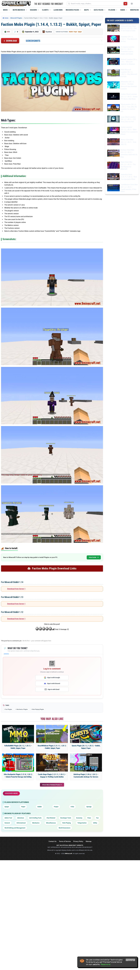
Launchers (58, 10)
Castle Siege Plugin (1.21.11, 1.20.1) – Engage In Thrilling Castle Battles (52, 775)
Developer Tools (65, 818)
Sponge (88, 807)
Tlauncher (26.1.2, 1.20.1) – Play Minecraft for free (129, 39)
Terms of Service (65, 841)
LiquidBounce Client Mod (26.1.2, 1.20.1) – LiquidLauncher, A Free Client (129, 188)
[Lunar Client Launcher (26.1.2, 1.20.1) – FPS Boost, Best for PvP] (113, 119)
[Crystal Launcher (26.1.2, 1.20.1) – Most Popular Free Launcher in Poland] (113, 131)
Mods (5, 10)
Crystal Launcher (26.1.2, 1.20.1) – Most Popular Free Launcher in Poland (129, 130)
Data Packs (98, 10)
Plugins (111, 10)
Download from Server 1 (16, 589)
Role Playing (66, 823)
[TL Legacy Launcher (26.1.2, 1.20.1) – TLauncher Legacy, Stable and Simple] (113, 50)
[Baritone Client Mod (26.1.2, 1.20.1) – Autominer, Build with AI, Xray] (113, 153)
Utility (95, 823)
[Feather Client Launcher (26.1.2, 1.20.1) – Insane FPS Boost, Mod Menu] (113, 97)
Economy (79, 818)
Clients (45, 10)
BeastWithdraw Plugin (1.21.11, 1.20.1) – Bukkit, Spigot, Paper (52, 747)
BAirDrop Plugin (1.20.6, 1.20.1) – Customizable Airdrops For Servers (86, 775)
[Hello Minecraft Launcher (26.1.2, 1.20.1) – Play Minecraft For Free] (113, 73)
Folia (72, 807)
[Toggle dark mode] (132, 4)
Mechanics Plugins (22, 709)
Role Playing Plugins (38, 709)
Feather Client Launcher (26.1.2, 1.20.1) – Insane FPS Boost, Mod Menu (129, 96)
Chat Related (51, 818)
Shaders (33, 10)
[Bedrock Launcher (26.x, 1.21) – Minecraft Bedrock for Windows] (113, 62)
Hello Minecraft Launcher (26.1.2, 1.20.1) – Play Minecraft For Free (129, 73)
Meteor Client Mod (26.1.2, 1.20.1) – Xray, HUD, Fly (128, 142)
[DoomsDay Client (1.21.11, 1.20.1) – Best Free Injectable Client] (113, 177)
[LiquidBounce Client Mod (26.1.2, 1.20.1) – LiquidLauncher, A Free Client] (113, 188)
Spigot (80, 32)
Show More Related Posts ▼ (52, 785)
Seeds (122, 10)
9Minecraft (68, 853)
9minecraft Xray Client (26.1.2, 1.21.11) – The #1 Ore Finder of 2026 (128, 28)
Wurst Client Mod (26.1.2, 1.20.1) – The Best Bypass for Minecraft (128, 165)
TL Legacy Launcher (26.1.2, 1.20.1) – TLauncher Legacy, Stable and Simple (127, 50)
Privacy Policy (78, 841)
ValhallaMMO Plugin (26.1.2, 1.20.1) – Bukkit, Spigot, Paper (18, 747)
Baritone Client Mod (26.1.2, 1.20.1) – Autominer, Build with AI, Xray (129, 153)
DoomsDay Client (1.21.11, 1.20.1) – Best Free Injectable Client (129, 176)
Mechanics (35, 823)
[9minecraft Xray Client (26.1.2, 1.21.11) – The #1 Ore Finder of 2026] (113, 28)
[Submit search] (125, 3)
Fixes (89, 818)
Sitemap (88, 841)
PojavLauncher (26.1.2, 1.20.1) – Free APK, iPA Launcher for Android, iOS (129, 107)
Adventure (20, 818)
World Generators (64, 828)
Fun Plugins (8, 709)
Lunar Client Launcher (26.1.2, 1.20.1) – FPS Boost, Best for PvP (128, 119)
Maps (86, 10)
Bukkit (71, 32)
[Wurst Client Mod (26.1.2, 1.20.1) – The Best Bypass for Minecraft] (113, 165)
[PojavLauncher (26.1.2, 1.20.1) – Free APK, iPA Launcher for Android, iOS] (113, 108)
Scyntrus (49, 32)
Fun (97, 818)
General (7, 823)
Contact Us (52, 841)
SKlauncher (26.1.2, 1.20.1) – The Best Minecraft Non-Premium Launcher (129, 85)
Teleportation (81, 823)
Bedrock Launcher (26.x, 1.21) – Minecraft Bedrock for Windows (129, 61)
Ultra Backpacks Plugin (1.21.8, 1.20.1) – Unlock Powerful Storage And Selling (18, 775)
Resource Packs (72, 10)
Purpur (56, 807)
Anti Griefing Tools (35, 818)
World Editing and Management (15, 828)
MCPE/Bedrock (19, 10)
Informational (21, 823)
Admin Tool (8, 818)
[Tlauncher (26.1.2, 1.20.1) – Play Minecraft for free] (113, 39)
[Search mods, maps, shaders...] (97, 4)
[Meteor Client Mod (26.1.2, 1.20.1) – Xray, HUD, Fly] (113, 142)
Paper (75, 32)
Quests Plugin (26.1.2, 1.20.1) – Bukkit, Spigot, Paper (86, 747)
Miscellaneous (51, 823)
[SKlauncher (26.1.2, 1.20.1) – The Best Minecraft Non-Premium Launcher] (113, 85)
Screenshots (33, 40)
